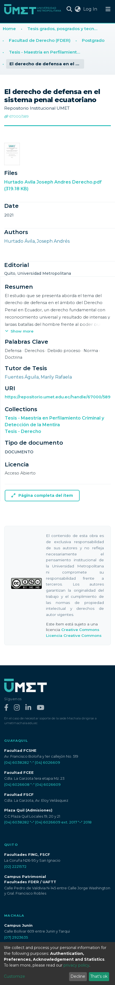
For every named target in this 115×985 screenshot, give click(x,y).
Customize (14, 976)
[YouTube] (40, 708)
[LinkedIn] (28, 708)
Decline (77, 976)
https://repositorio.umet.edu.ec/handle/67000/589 (58, 396)
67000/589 (16, 116)
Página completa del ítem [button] (42, 495)
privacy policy (76, 965)
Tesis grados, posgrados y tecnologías (64, 28)
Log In (90, 9)
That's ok (98, 976)
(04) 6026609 (47, 762)
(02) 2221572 (15, 866)
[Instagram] (17, 708)
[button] (77, 9)
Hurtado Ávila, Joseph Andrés (37, 241)
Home (9, 28)
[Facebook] (6, 708)
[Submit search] (69, 9)
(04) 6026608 (17, 784)
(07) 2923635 (16, 937)
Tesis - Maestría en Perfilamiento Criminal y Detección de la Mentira (46, 52)
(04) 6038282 (16, 762)
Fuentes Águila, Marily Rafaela (38, 377)
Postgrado (93, 40)
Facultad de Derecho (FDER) (39, 40)
